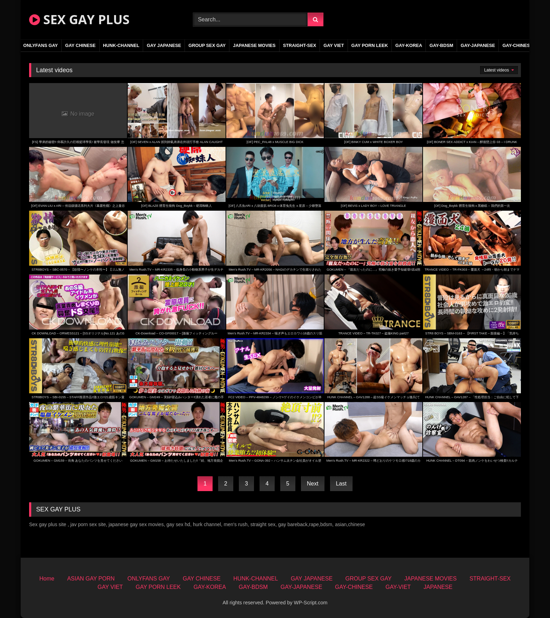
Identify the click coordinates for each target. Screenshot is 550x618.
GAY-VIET (398, 587)
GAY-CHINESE (517, 45)
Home (46, 579)
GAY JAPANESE (164, 45)
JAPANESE (438, 587)
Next (312, 484)
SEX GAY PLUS (79, 19)
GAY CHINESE (80, 45)
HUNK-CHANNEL (121, 45)
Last (341, 484)
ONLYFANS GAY (40, 45)
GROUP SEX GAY (207, 45)
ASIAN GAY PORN (90, 579)
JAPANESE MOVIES (254, 45)
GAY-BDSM (441, 45)
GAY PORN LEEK (369, 45)
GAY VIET (333, 45)
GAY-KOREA (408, 45)
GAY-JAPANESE (478, 45)
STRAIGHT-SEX (299, 45)
